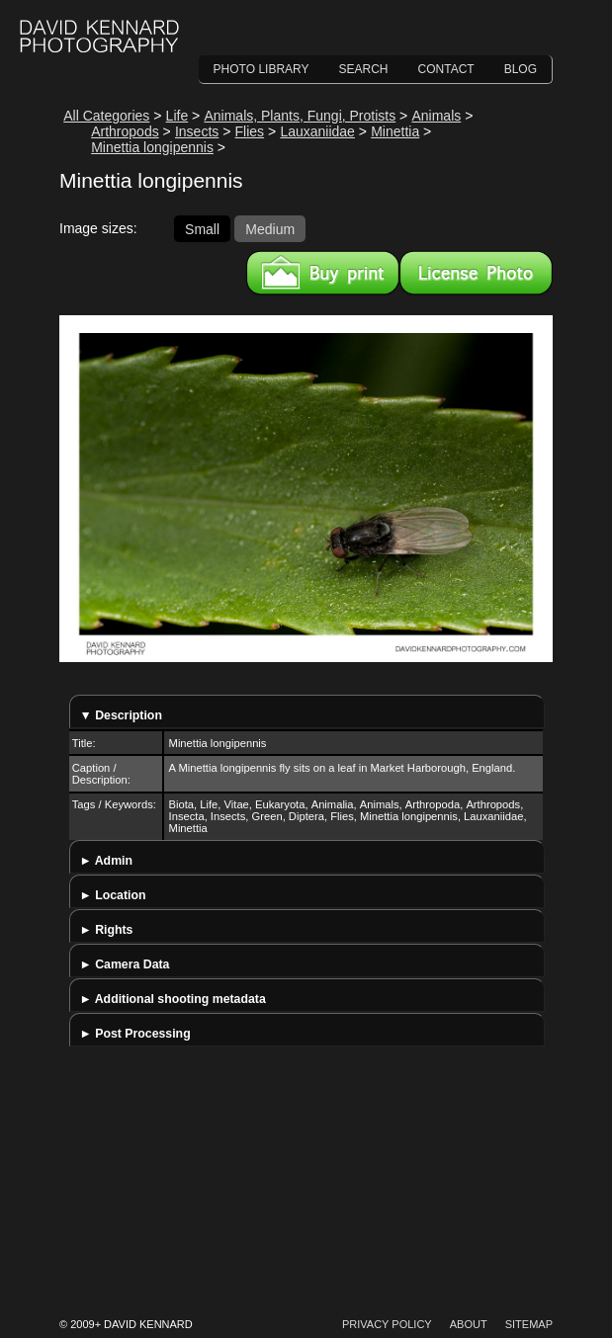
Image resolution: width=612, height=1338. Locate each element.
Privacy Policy (387, 1324)
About (468, 1324)
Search (364, 69)
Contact (446, 69)
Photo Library (261, 69)
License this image (476, 272)
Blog (520, 69)
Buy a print (322, 272)
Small (202, 228)
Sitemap (529, 1324)
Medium (270, 228)
